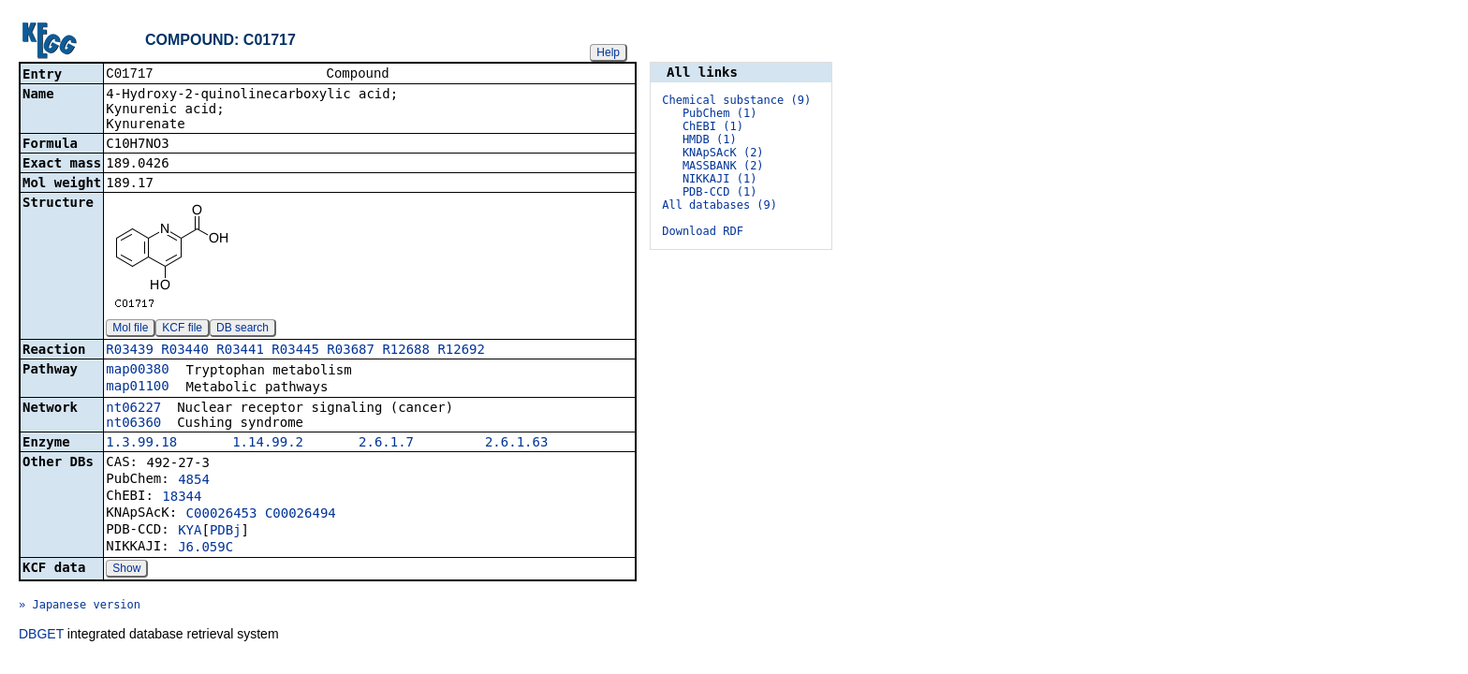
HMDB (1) (710, 139)
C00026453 (221, 514)
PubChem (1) (719, 113)
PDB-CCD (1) (719, 191)
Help (608, 52)
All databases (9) (719, 205)
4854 (194, 481)
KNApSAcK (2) (723, 152)
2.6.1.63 (516, 443)
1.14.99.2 (267, 443)
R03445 (295, 351)
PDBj (226, 531)
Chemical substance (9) (736, 100)
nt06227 (133, 409)
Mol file (130, 329)
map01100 (137, 387)
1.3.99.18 (141, 443)
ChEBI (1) (713, 126)
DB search (242, 329)
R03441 (240, 351)
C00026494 (300, 514)
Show (126, 570)
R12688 (406, 351)
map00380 (137, 370)
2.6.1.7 (386, 443)
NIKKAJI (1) (719, 178)
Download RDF (702, 231)
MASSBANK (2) (723, 165)
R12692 (461, 351)
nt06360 (133, 424)
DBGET (41, 635)
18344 (181, 498)
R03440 (185, 351)
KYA (189, 531)
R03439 (130, 351)
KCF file (182, 329)
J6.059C (205, 548)
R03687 (350, 351)
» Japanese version (79, 606)
